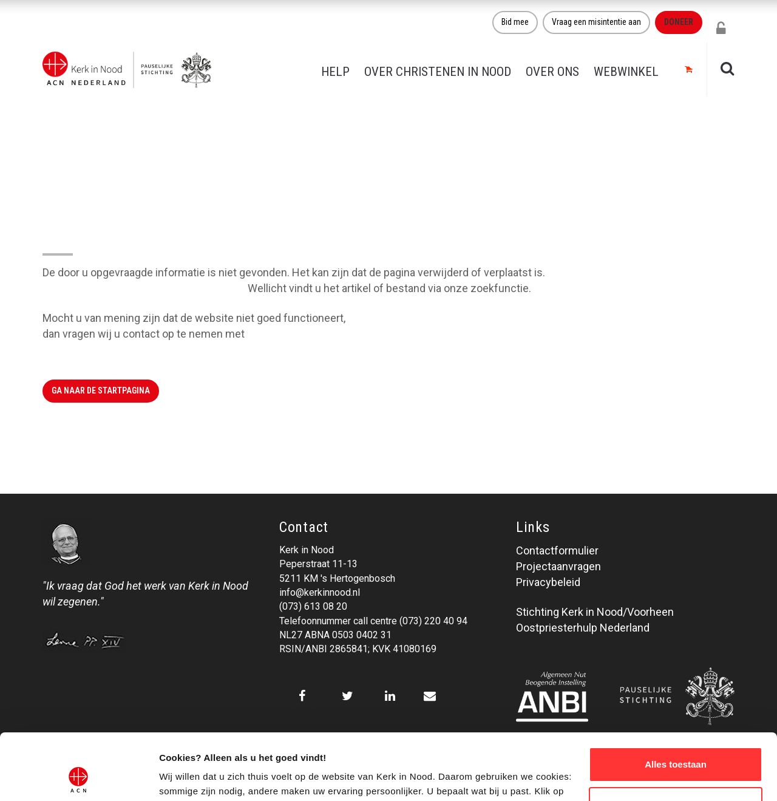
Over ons (552, 71)
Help (335, 71)
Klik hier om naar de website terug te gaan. (143, 288)
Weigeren (675, 742)
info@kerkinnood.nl (319, 592)
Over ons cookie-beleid (209, 777)
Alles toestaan (676, 702)
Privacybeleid (548, 582)
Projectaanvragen (558, 566)
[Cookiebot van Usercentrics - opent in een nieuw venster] (78, 777)
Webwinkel (626, 71)
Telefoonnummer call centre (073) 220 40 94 (373, 621)
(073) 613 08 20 (313, 606)
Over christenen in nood (437, 71)
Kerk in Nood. (279, 333)
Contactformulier (557, 550)
